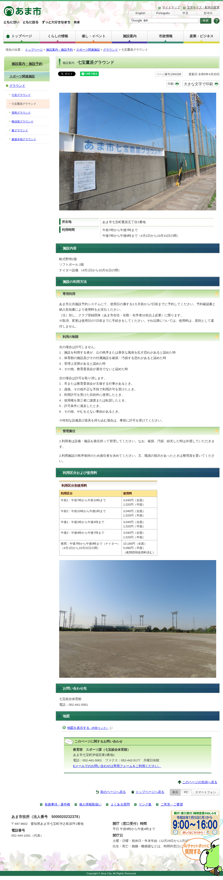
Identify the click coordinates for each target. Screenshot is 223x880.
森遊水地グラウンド (24, 139)
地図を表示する (89, 728)
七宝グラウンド (21, 95)
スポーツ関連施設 (88, 49)
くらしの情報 (58, 36)
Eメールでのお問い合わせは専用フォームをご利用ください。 (117, 766)
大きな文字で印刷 (198, 84)
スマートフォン (205, 792)
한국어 (208, 13)
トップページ (21, 36)
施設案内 (130, 36)
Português (163, 13)
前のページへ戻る (113, 792)
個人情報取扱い (90, 804)
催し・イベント (94, 36)
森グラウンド (20, 130)
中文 (185, 13)
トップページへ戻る (150, 792)
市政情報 (165, 36)
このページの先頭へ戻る (199, 782)
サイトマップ (171, 7)
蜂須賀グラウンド (22, 121)
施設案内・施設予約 (59, 49)
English (140, 13)
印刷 (171, 83)
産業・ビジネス (201, 36)
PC (186, 792)
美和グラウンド (21, 112)
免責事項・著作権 (57, 804)
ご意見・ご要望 (172, 804)
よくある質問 (120, 804)
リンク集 (145, 804)
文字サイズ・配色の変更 (203, 7)
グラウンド (110, 49)
